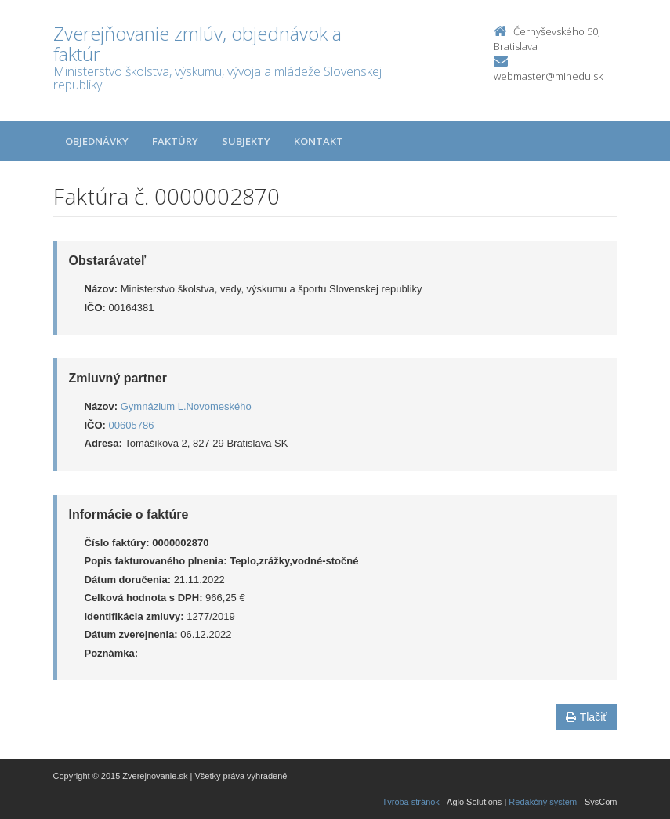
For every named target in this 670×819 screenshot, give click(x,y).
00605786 (131, 425)
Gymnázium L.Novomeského (186, 406)
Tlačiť (586, 717)
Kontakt (318, 141)
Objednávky (97, 141)
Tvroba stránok (411, 801)
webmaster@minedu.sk (548, 76)
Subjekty (246, 141)
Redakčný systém (543, 801)
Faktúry (175, 141)
